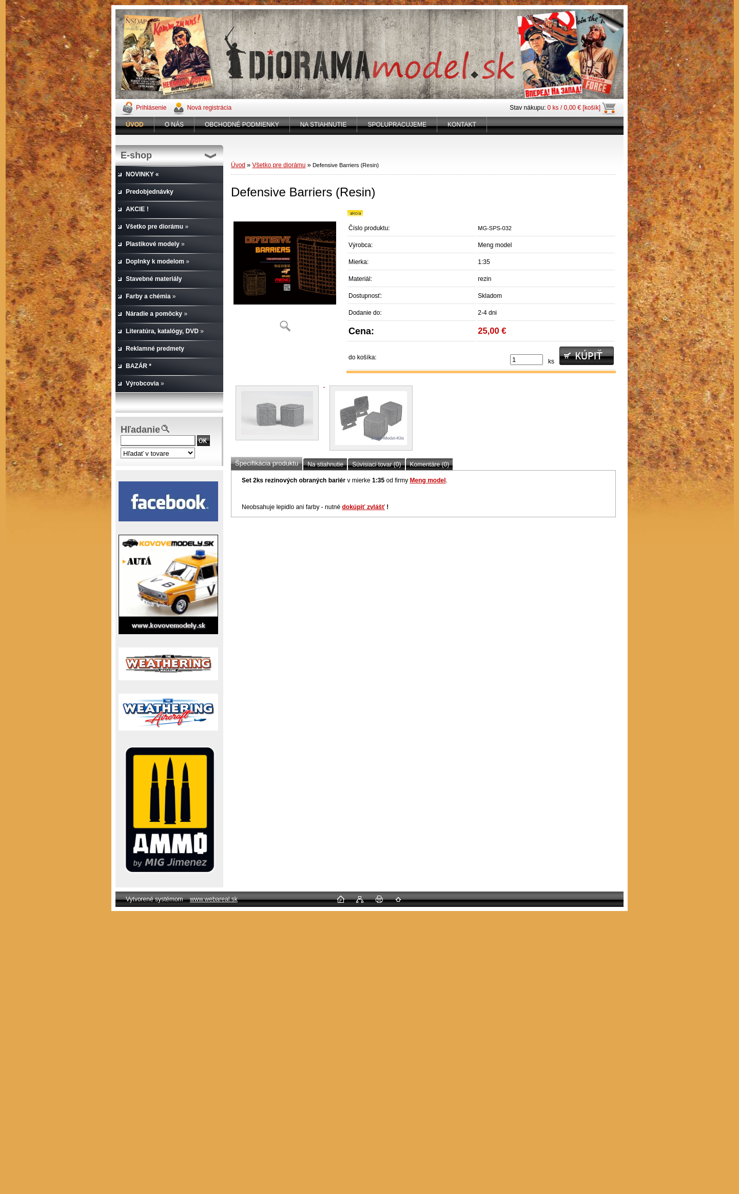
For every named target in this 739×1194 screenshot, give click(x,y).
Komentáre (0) (430, 464)
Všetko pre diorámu (278, 165)
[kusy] (526, 359)
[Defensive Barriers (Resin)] (284, 274)
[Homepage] (134, 124)
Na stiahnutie (325, 464)
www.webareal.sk (214, 899)
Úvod (238, 165)
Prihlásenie (151, 107)
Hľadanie (140, 429)
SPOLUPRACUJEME (396, 124)
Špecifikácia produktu (266, 463)
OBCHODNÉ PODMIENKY (242, 124)
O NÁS (174, 124)
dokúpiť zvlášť (363, 507)
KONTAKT (462, 124)
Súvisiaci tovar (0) (376, 464)
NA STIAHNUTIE (323, 124)
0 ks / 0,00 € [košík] (574, 107)
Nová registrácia (209, 107)
